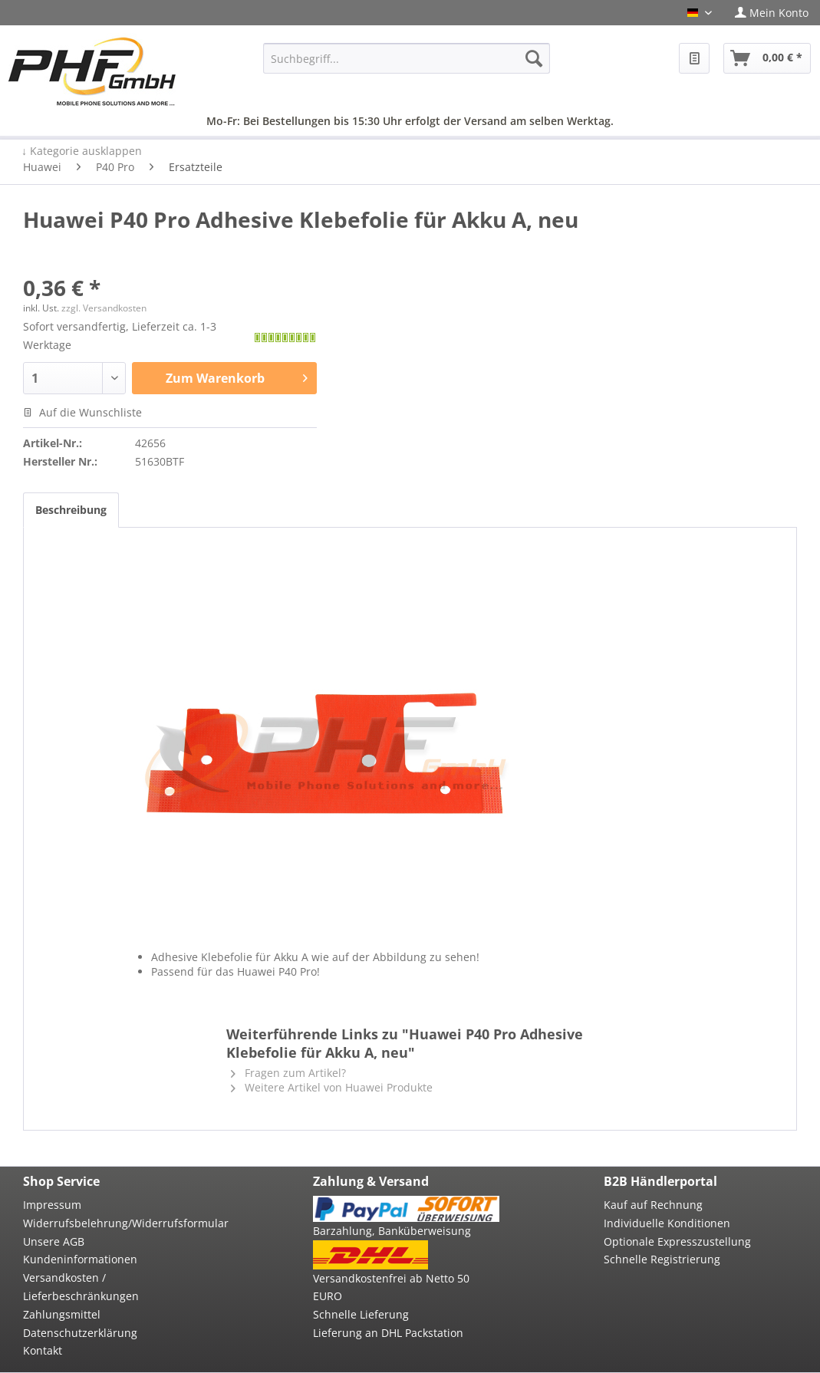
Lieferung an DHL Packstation (388, 1332)
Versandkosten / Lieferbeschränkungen (81, 1286)
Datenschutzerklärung (80, 1332)
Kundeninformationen (80, 1259)
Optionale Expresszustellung (677, 1241)
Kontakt (42, 1350)
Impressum (52, 1204)
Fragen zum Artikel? (288, 1072)
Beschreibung (71, 509)
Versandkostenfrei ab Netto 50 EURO (391, 1287)
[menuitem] (771, 12)
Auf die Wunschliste (82, 412)
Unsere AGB (53, 1241)
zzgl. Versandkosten (104, 307)
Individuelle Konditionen (667, 1223)
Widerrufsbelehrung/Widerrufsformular (116, 1223)
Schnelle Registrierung (662, 1259)
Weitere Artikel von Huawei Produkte (332, 1087)
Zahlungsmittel (61, 1314)
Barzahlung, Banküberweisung (392, 1230)
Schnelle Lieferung (361, 1314)
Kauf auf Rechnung (653, 1204)
